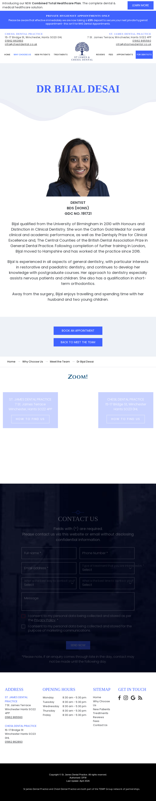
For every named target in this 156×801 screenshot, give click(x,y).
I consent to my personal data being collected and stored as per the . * (79, 636)
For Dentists (144, 54)
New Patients (42, 54)
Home (7, 54)
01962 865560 (141, 40)
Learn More (140, 5)
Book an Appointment (78, 331)
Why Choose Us (22, 54)
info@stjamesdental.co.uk (133, 44)
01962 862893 (14, 40)
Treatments (61, 54)
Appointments (125, 54)
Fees (111, 54)
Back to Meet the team (78, 342)
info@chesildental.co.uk (21, 44)
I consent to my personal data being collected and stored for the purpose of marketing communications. (80, 647)
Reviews (100, 54)
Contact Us (100, 725)
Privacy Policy (44, 638)
